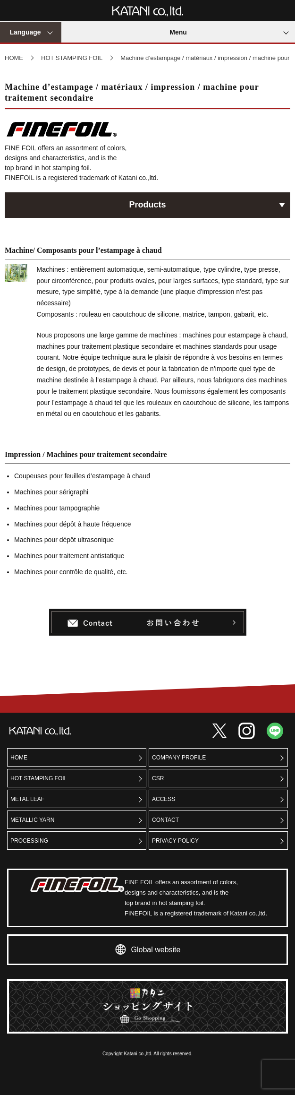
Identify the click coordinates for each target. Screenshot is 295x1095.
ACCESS (163, 799)
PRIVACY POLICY (175, 840)
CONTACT (165, 820)
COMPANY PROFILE (179, 757)
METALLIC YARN (32, 820)
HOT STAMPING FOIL (71, 57)
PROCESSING (29, 840)
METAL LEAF (27, 799)
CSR (158, 778)
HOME (14, 57)
